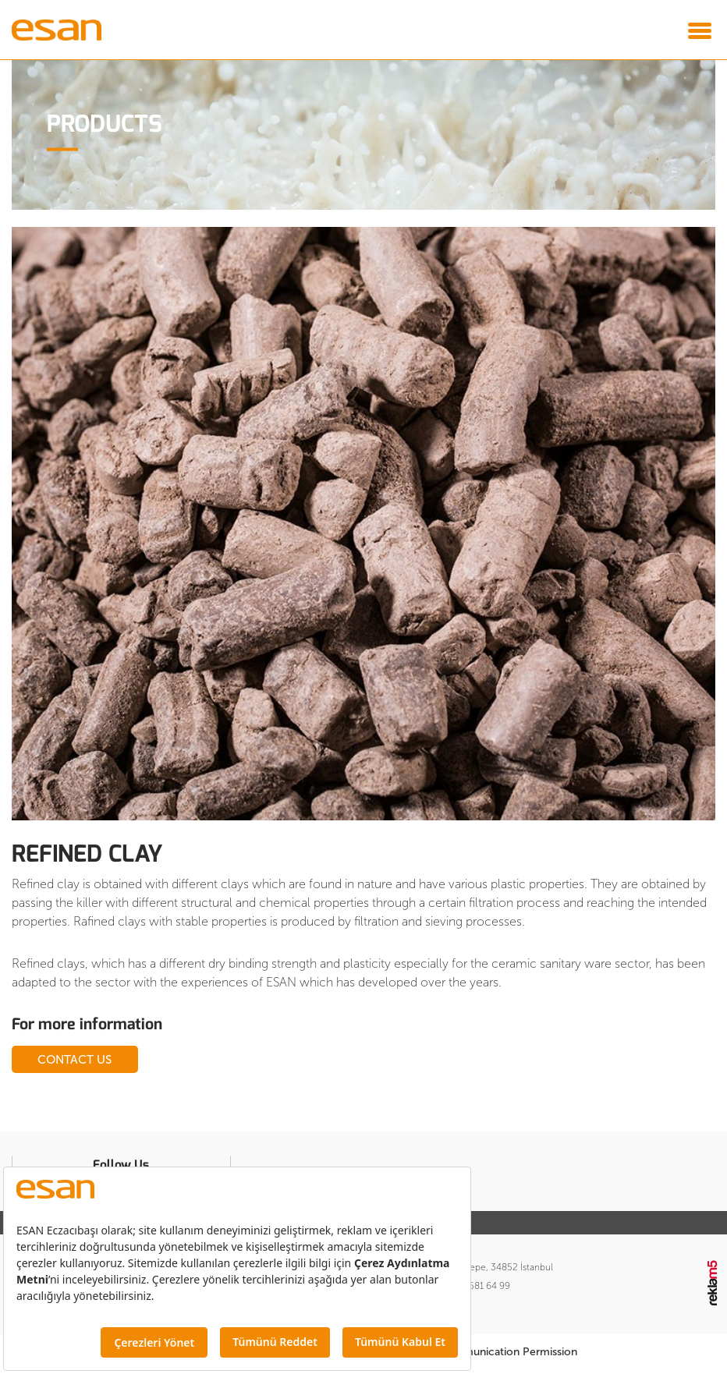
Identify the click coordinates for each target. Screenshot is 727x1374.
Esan (70, 30)
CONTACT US (109, 1061)
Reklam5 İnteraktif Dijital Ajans (713, 1288)
